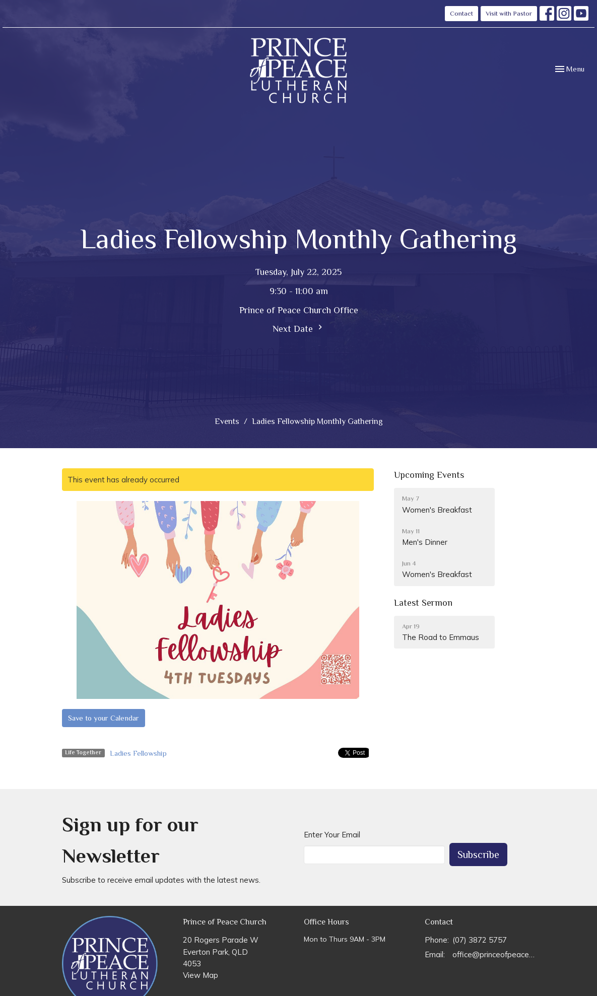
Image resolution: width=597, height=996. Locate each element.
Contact (461, 13)
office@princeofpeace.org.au (494, 954)
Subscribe (478, 854)
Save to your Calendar (103, 718)
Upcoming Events (429, 475)
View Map (200, 975)
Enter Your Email (332, 834)
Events (227, 421)
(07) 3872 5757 (479, 940)
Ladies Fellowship (138, 753)
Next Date (299, 328)
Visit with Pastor (509, 13)
